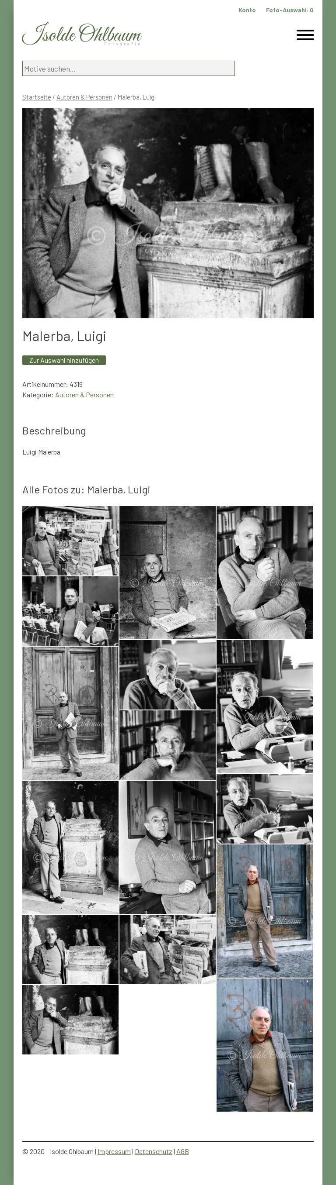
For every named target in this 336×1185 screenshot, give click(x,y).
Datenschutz (153, 1151)
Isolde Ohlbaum (81, 35)
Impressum (114, 1151)
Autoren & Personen (84, 97)
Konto (247, 10)
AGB (182, 1151)
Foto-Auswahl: (290, 10)
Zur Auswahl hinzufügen (64, 360)
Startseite (36, 97)
